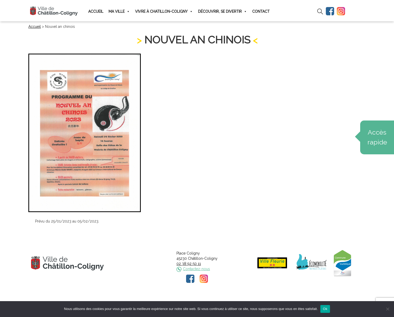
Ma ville (119, 12)
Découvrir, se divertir (222, 12)
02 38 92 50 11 (188, 264)
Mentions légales (162, 301)
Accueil (95, 11)
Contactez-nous (196, 269)
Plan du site (236, 301)
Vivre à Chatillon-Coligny (164, 12)
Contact (261, 11)
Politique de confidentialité (202, 301)
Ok (325, 309)
